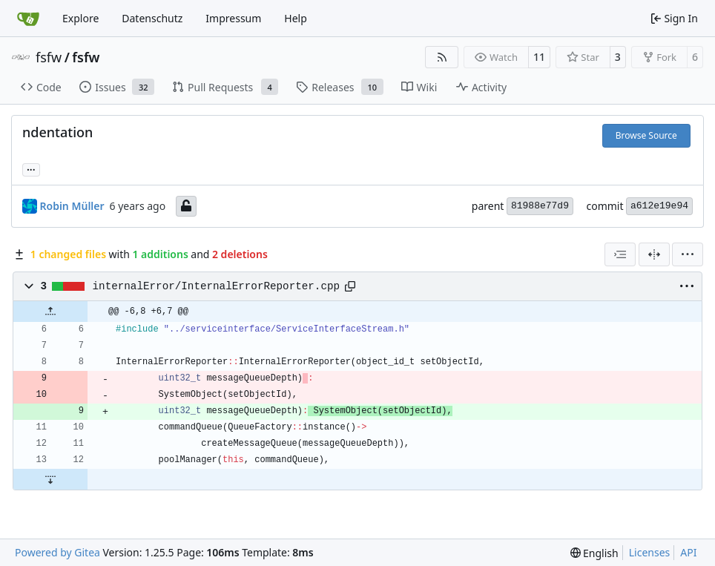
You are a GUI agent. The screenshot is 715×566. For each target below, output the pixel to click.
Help (295, 18)
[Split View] (654, 254)
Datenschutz (152, 18)
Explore (80, 18)
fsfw (49, 57)
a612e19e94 (659, 205)
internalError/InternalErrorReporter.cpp (216, 286)
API (688, 552)
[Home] (28, 18)
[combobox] (620, 254)
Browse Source (646, 135)
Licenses (649, 552)
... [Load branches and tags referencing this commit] (31, 168)
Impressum (233, 18)
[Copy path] (350, 286)
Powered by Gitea (57, 552)
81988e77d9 (540, 205)
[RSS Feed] (442, 57)
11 (539, 57)
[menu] (687, 254)
